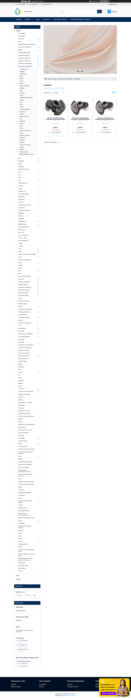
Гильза (20, 421)
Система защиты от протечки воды (26, 554)
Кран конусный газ (23, 235)
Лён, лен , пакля (22, 238)
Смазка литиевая (23, 432)
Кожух (21, 76)
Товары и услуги (52, 79)
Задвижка (21, 213)
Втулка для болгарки (24, 276)
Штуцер (21, 100)
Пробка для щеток (23, 358)
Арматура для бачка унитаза (26, 44)
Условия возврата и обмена (80, 19)
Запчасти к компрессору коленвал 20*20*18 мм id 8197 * (80, 119)
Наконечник (23, 74)
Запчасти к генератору (24, 287)
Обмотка (22, 142)
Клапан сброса (22, 314)
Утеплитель (21, 495)
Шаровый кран (22, 224)
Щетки (20, 163)
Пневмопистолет (24, 69)
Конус (20, 536)
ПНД (19, 270)
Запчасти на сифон (23, 353)
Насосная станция (23, 194)
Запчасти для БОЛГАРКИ (25, 334)
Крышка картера (24, 152)
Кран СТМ (21, 232)
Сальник (20, 185)
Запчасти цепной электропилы (27, 254)
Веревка (20, 399)
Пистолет (22, 83)
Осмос (20, 443)
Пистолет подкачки (25, 135)
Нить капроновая (23, 565)
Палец (21, 81)
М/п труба (21, 331)
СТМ (19, 249)
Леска (20, 369)
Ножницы (20, 166)
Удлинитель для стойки (25, 402)
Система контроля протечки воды (26, 550)
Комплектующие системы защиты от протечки (25, 559)
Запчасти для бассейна (25, 430)
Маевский (22, 137)
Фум (19, 177)
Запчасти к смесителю (24, 47)
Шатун (21, 126)
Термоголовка (22, 361)
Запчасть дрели (22, 284)
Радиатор (21, 279)
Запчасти (21, 38)
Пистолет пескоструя (25, 144)
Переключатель (22, 508)
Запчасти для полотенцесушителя (24, 514)
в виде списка (116, 93)
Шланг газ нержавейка (24, 259)
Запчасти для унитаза (24, 205)
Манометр (21, 366)
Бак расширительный (24, 52)
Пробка (20, 320)
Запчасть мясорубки (24, 281)
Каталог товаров (16, 686)
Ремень (20, 265)
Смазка (20, 505)
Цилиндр (22, 88)
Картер (21, 78)
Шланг (21, 95)
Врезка (20, 487)
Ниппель (20, 419)
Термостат (21, 489)
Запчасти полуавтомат (24, 323)
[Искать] (99, 11)
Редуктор (22, 114)
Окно (21, 90)
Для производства (23, 510)
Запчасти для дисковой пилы (26, 424)
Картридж (21, 218)
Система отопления (23, 317)
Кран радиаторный (23, 227)
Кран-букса (21, 405)
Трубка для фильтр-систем (26, 484)
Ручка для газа (22, 446)
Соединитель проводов (25, 461)
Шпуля (20, 273)
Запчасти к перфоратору (25, 63)
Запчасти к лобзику (23, 350)
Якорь (20, 251)
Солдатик (22, 92)
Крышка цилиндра (24, 85)
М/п (19, 180)
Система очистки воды (24, 347)
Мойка (20, 546)
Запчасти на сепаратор (25, 464)
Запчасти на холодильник (25, 391)
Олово (20, 372)
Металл (20, 538)
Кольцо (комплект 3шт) (25, 130)
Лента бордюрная (23, 240)
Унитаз (20, 571)
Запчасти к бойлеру (24, 290)
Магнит (20, 364)
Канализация (22, 328)
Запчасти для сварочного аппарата (25, 452)
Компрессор (21, 191)
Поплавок (21, 408)
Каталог (28, 19)
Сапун (21, 128)
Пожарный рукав (23, 544)
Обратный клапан (24, 116)
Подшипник (21, 196)
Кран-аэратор (22, 427)
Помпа (20, 498)
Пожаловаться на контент (69, 695)
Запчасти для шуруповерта (26, 416)
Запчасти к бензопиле (24, 60)
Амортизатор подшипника (25, 345)
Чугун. (20, 456)
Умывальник (21, 562)
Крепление (21, 339)
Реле (21, 104)
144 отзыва (95, 1)
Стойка (20, 243)
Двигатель (22, 140)
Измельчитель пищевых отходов (25, 526)
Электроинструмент (23, 55)
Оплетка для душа (23, 301)
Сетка (20, 298)
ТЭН (19, 325)
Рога (21, 102)
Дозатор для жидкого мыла (26, 517)
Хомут (20, 257)
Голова (21, 133)
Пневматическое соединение (26, 449)
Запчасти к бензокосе (24, 58)
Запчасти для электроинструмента (24, 470)
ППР (19, 158)
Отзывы (18, 579)
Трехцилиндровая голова (26, 97)
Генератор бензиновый (24, 492)
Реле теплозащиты (23, 467)
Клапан (20, 386)
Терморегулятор (23, 183)
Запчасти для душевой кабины (25, 501)
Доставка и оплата (60, 19)
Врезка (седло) (22, 303)
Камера (20, 383)
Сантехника (21, 33)
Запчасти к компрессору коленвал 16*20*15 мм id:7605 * (55, 119)
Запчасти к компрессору (65, 79)
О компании (42, 684)
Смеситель (21, 342)
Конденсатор (22, 221)
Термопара (21, 523)
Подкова (20, 397)
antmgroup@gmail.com (24, 661)
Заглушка (21, 435)
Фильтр (21, 123)
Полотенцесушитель (24, 355)
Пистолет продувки (25, 109)
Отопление (21, 207)
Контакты (46, 19)
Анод (19, 41)
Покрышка (21, 199)
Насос (20, 172)
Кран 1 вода (21, 229)
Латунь (20, 188)
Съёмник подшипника (24, 413)
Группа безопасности (24, 210)
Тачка (20, 533)
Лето (19, 174)
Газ (19, 375)
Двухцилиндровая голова (26, 154)
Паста (20, 377)
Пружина (22, 149)
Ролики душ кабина (23, 336)
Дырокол (20, 530)
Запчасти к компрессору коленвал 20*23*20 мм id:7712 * (105, 119)
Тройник (22, 147)
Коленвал (22, 71)
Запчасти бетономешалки (25, 481)
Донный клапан (22, 441)
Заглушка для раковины (25, 309)
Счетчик (20, 246)
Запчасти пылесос (23, 292)
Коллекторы (21, 36)
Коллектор (21, 388)
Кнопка (20, 268)
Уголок (21, 107)
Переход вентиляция (24, 394)
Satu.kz (73, 694)
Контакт (20, 541)
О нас (38, 19)
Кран (21, 118)
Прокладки (22, 121)
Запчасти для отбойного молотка (25, 475)
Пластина (22, 111)
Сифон (20, 306)
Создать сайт (34, 1)
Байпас (20, 49)
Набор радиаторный (24, 312)
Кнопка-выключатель (24, 410)
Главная (19, 19)
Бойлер (20, 459)
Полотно (20, 202)
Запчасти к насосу (23, 169)
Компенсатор (22, 568)
